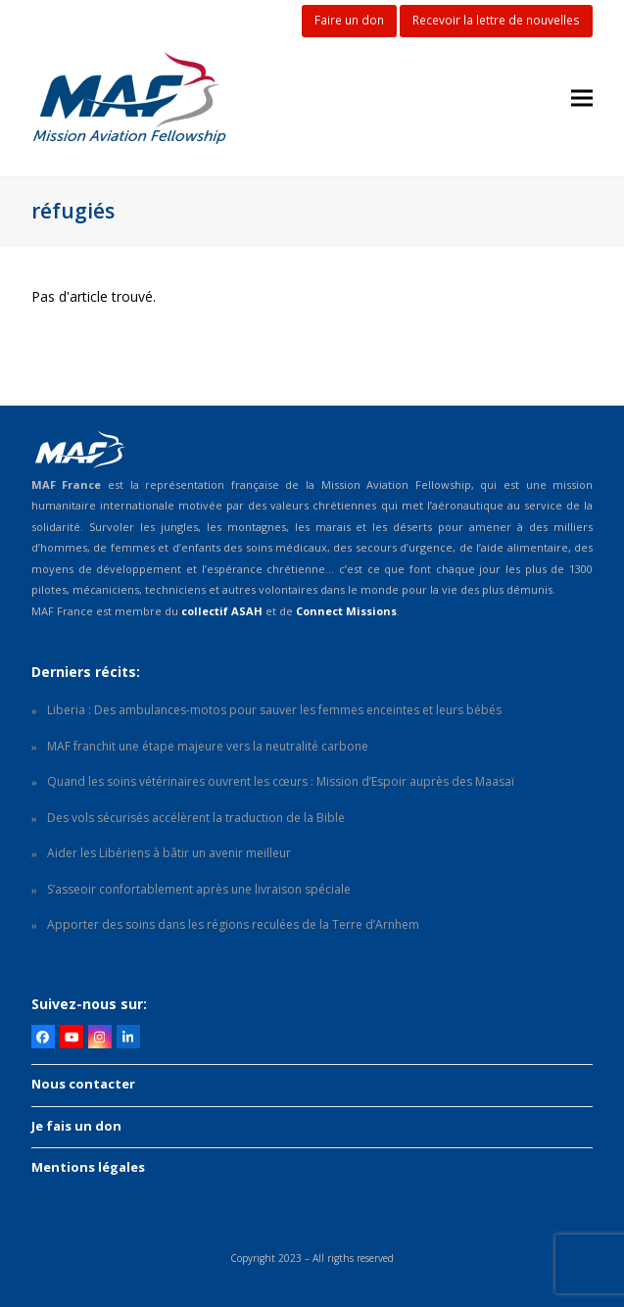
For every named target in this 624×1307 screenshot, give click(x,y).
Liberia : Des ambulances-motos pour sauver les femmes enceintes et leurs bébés (274, 710)
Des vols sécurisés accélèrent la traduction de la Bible (196, 817)
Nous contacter (83, 1083)
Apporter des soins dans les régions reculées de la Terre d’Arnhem (233, 924)
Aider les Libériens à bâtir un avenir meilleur (169, 853)
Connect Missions (346, 611)
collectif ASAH (222, 611)
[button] (582, 98)
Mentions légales (88, 1167)
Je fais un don (76, 1126)
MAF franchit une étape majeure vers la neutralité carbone (207, 746)
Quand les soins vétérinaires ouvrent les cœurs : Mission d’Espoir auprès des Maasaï (280, 781)
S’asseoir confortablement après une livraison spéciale (199, 889)
